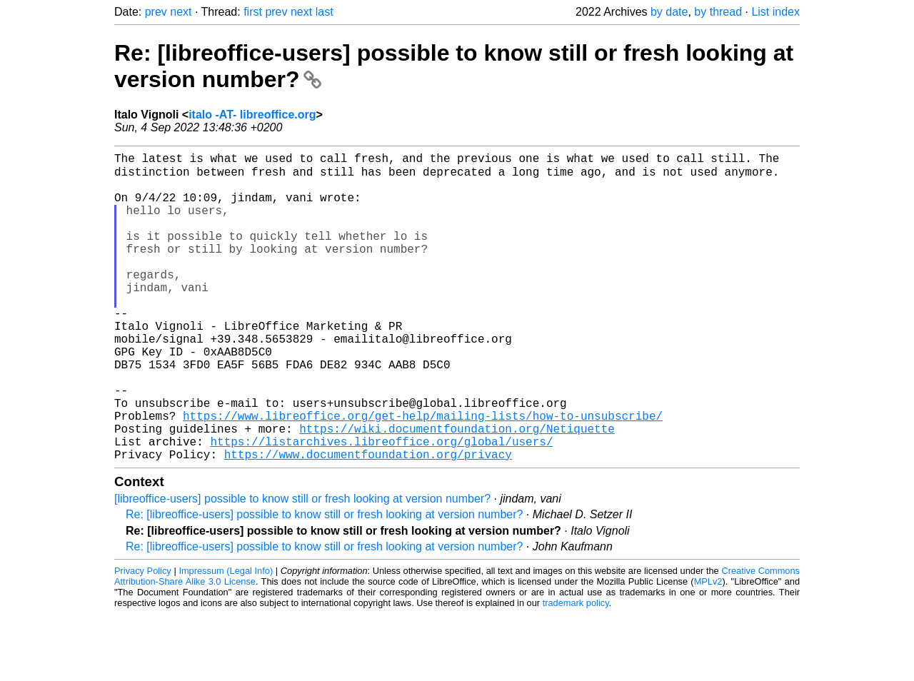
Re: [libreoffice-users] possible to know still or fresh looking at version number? (324, 581)
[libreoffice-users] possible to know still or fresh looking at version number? (302, 566)
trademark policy (576, 670)
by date (669, 12)
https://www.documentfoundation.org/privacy (368, 521)
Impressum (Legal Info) (226, 637)
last (324, 12)
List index (775, 12)
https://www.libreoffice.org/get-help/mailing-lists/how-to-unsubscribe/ (423, 474)
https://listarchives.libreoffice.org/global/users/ (381, 505)
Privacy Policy (142, 637)
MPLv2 (708, 648)
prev (156, 12)
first (252, 12)
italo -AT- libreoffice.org (252, 115)
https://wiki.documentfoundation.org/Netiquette (457, 490)
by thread (718, 12)
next (180, 12)
